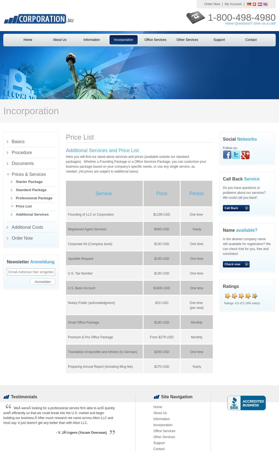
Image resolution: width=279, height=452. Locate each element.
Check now (232, 264)
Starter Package (29, 182)
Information (91, 40)
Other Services (187, 40)
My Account (233, 4)
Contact (251, 40)
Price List (24, 206)
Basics (18, 141)
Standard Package (31, 190)
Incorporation (123, 40)
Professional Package (34, 198)
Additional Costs (27, 227)
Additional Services (32, 214)
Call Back (231, 208)
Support (219, 40)
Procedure (22, 152)
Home (27, 40)
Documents (23, 163)
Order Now (212, 4)
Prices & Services (29, 174)
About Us (59, 40)
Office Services (155, 40)
